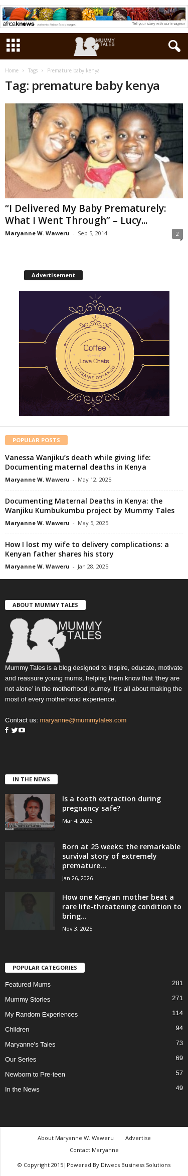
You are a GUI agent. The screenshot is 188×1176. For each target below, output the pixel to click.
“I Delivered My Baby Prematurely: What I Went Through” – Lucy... (85, 214)
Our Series (20, 1059)
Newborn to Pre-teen (35, 1074)
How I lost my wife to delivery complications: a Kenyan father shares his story (87, 549)
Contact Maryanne (94, 1150)
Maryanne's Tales (30, 1044)
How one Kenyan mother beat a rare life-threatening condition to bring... (121, 906)
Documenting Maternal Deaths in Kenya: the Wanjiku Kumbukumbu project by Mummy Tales (89, 505)
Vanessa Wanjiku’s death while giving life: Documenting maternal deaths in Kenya (78, 462)
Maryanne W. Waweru (37, 233)
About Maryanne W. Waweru (76, 1138)
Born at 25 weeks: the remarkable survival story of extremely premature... (121, 856)
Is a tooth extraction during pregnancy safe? (111, 803)
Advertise (138, 1138)
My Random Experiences (41, 1014)
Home (12, 70)
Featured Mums (28, 984)
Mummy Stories (27, 999)
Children (17, 1029)
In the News (22, 1089)
